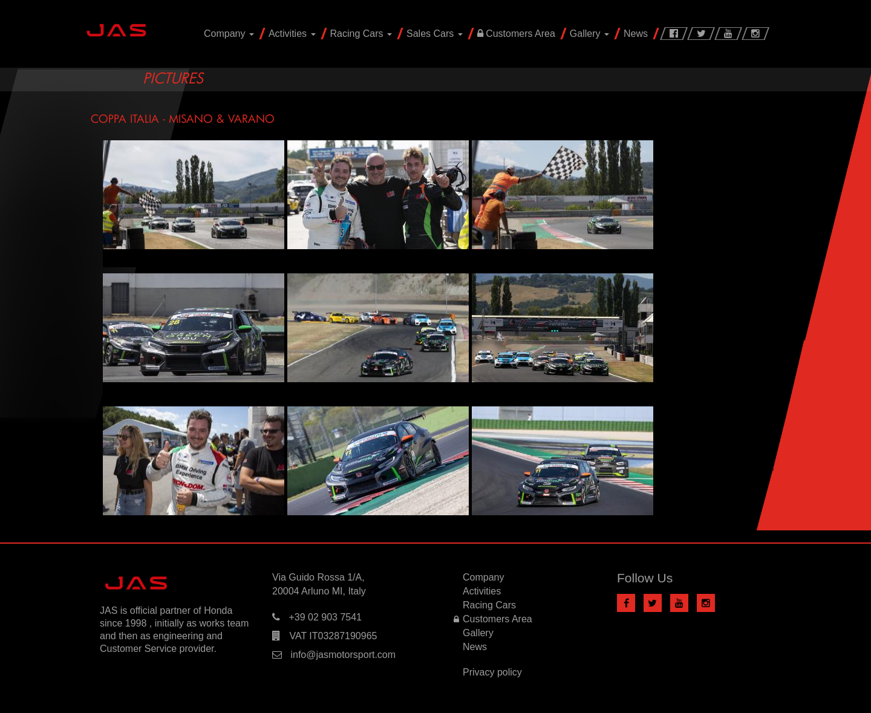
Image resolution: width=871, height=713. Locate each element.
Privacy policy (492, 672)
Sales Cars (434, 33)
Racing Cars (361, 33)
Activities (292, 33)
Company (229, 33)
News (636, 33)
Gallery (589, 33)
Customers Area (516, 33)
